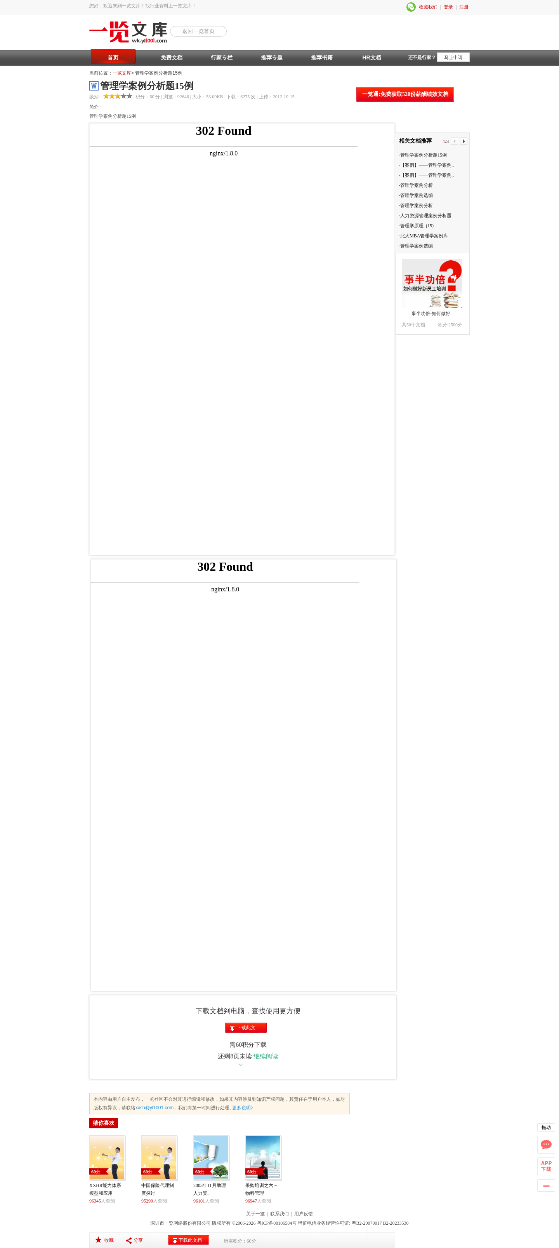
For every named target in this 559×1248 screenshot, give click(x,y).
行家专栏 (222, 57)
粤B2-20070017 (366, 1223)
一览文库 (122, 73)
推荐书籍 (322, 57)
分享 (138, 1240)
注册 (464, 7)
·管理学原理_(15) (416, 225)
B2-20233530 (396, 1223)
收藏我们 (428, 7)
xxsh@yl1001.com (154, 1107)
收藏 (109, 1240)
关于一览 (255, 1214)
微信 (411, 7)
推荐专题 (272, 57)
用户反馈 (303, 1214)
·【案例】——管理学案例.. (426, 165)
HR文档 (371, 57)
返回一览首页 (198, 31)
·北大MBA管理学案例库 (423, 236)
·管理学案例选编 (416, 195)
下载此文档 (246, 1029)
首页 (113, 57)
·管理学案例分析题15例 (423, 155)
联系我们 (279, 1214)
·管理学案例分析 (416, 185)
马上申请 (453, 57)
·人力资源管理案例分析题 (425, 215)
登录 (448, 7)
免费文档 (171, 57)
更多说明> (242, 1107)
